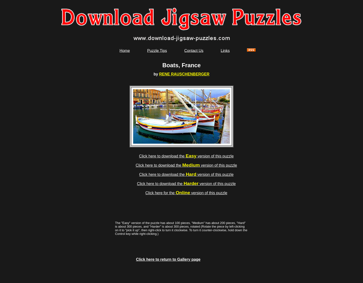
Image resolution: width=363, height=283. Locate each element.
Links (225, 50)
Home (125, 50)
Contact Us (193, 50)
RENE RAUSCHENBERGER (184, 74)
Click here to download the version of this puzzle (186, 156)
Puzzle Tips (157, 50)
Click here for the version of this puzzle (186, 193)
